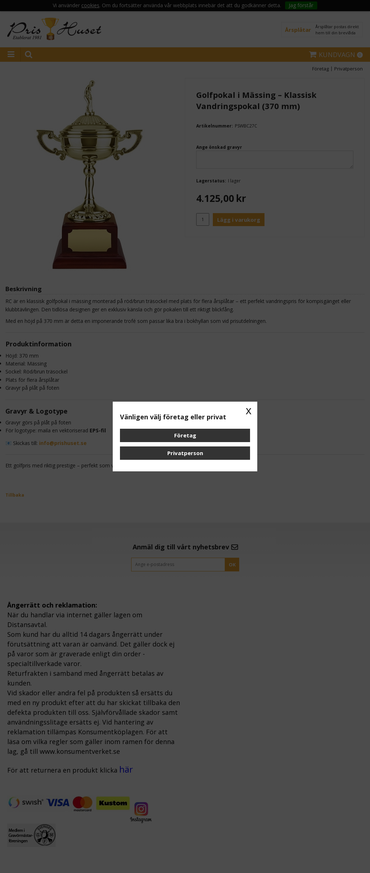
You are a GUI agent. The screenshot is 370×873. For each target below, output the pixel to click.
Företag (185, 435)
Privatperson (185, 453)
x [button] (248, 410)
